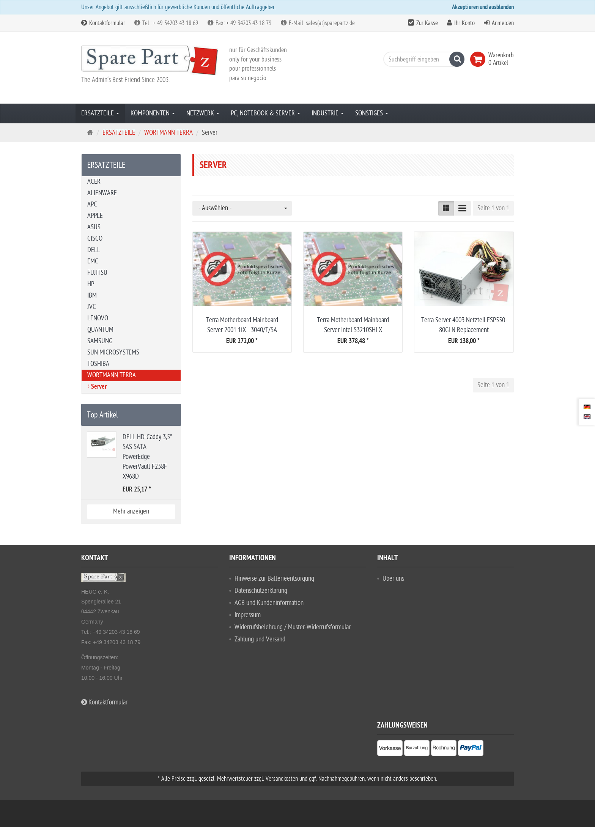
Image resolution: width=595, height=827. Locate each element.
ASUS (94, 227)
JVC (91, 307)
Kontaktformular (103, 23)
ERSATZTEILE (100, 113)
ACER (94, 182)
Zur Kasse (427, 23)
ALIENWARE (102, 193)
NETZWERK (202, 113)
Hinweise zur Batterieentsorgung (274, 579)
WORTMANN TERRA (111, 375)
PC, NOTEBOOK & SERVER (265, 113)
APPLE (95, 216)
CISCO (94, 239)
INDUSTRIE (328, 113)
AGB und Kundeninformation (269, 603)
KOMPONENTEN (153, 113)
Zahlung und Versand (260, 639)
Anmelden (503, 23)
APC (92, 204)
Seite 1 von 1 (493, 208)
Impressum (248, 615)
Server (99, 387)
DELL (93, 250)
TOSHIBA (98, 364)
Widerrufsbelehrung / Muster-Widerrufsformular (293, 627)
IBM (92, 295)
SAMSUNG (99, 341)
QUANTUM (100, 330)
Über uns (393, 579)
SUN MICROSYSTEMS (113, 352)
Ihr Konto (464, 23)
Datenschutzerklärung (261, 591)
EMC (92, 261)
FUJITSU (97, 273)
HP (90, 284)
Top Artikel (102, 414)
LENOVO (97, 318)
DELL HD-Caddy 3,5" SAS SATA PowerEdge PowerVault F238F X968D (147, 456)
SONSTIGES (371, 113)
